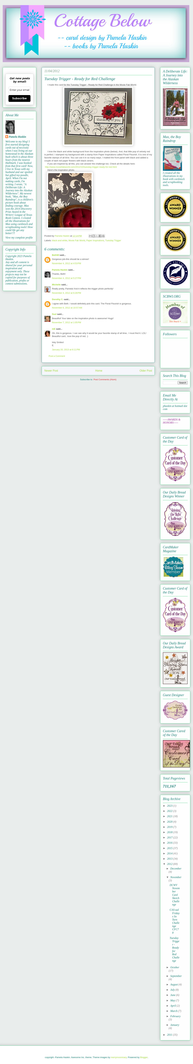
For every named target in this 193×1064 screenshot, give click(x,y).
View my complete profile (19, 237)
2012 (170, 864)
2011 (170, 1034)
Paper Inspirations (95, 240)
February (175, 1016)
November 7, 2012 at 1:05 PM (66, 322)
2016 (170, 842)
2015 (170, 848)
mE (53, 329)
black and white (59, 240)
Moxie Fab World (76, 240)
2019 (170, 826)
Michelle (56, 284)
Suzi (54, 314)
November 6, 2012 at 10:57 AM (67, 307)
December (175, 868)
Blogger (144, 1057)
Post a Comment (57, 356)
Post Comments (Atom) (104, 379)
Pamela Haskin (60, 270)
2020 (170, 821)
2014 (170, 853)
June (173, 995)
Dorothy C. (57, 299)
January (174, 1024)
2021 (170, 816)
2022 (170, 811)
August (174, 984)
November (175, 877)
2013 (170, 858)
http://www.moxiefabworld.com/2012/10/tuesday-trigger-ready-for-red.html (81, 167)
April (173, 1005)
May (173, 1000)
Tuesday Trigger (113, 240)
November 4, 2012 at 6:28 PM (66, 293)
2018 (170, 832)
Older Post (146, 370)
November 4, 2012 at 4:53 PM (66, 263)
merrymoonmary (119, 1057)
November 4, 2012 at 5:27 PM (66, 278)
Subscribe (19, 98)
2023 (170, 805)
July (173, 989)
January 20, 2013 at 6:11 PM (66, 349)
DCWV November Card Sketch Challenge (175, 895)
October (174, 967)
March (174, 1011)
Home (98, 370)
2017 (170, 837)
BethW (55, 255)
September (176, 976)
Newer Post (51, 370)
